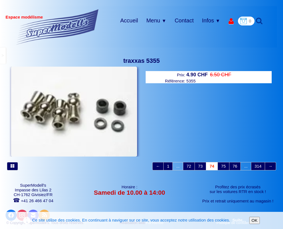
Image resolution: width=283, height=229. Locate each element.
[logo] (57, 27)
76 (235, 166)
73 (200, 166)
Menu (156, 20)
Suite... (239, 220)
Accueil (129, 20)
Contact (184, 20)
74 (211, 166)
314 (258, 166)
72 (189, 166)
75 (223, 166)
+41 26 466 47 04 (33, 200)
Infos (211, 20)
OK (254, 220)
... (178, 166)
